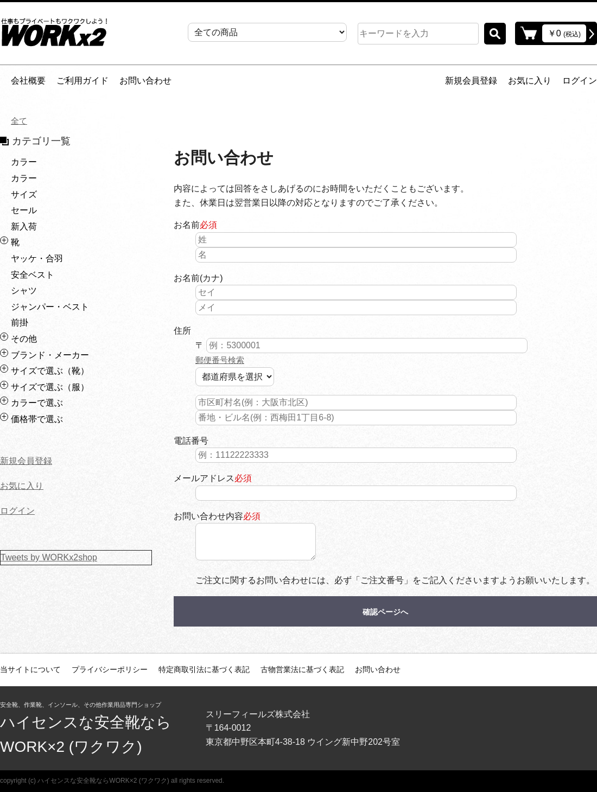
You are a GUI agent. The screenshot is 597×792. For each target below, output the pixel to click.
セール (24, 210)
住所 (182, 330)
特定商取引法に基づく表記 (204, 669)
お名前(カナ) (198, 278)
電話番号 (191, 440)
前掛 (19, 322)
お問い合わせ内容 (208, 516)
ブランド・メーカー (50, 355)
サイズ (24, 194)
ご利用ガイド (82, 80)
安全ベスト (32, 274)
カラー (24, 162)
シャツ (24, 290)
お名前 (187, 224)
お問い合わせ (145, 80)
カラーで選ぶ (37, 402)
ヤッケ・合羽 (37, 258)
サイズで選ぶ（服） (50, 387)
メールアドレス (204, 478)
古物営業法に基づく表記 (302, 669)
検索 (495, 33)
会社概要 (28, 80)
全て (19, 120)
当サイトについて (30, 669)
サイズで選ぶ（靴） (50, 370)
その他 (24, 338)
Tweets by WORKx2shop (49, 557)
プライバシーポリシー (110, 669)
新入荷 (24, 226)
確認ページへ (385, 612)
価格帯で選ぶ (37, 419)
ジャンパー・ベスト (50, 306)
